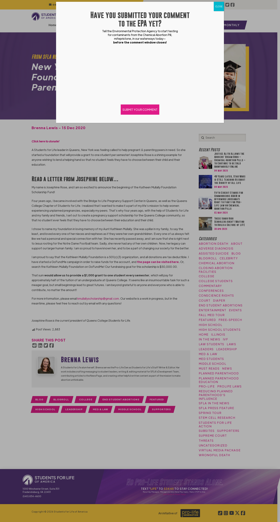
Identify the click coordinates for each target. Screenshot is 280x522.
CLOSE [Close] (218, 6)
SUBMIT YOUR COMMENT (140, 109)
